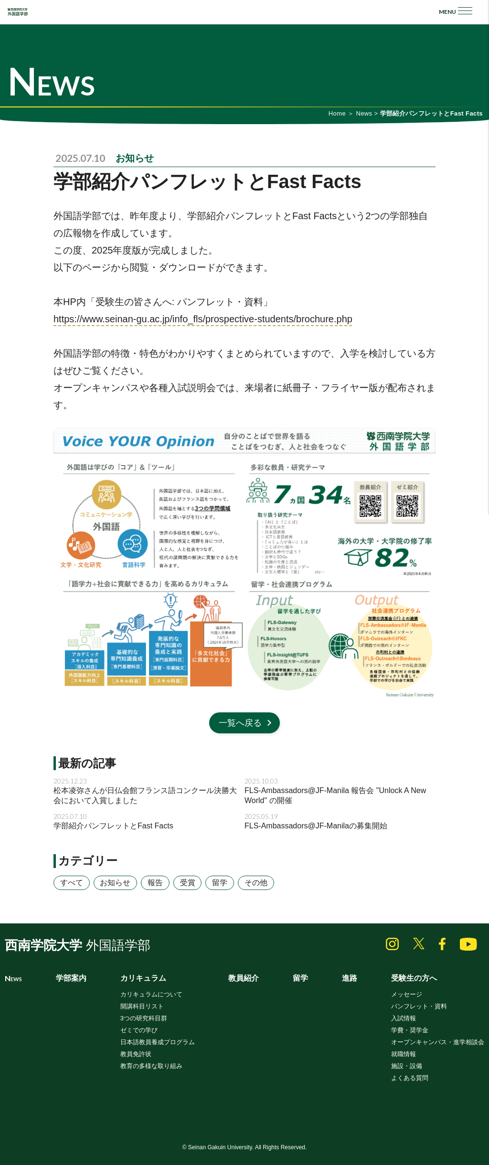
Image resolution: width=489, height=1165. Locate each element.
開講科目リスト (142, 1006)
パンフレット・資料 (419, 1006)
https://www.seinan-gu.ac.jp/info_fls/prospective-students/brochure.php (202, 319)
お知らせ (135, 158)
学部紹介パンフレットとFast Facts (113, 826)
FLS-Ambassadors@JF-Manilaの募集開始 (315, 826)
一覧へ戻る (240, 723)
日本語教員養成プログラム (157, 1042)
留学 (219, 883)
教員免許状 (135, 1054)
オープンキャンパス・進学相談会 (437, 1042)
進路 (349, 978)
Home (337, 113)
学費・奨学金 (409, 1030)
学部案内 (71, 978)
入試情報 (403, 1018)
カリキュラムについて (151, 994)
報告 (155, 883)
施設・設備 (406, 1066)
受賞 (187, 883)
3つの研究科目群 (143, 1018)
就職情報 (403, 1054)
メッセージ (406, 994)
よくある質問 (409, 1077)
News (364, 113)
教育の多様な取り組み (151, 1066)
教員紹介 (243, 978)
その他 (255, 883)
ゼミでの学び (139, 1030)
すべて (71, 883)
